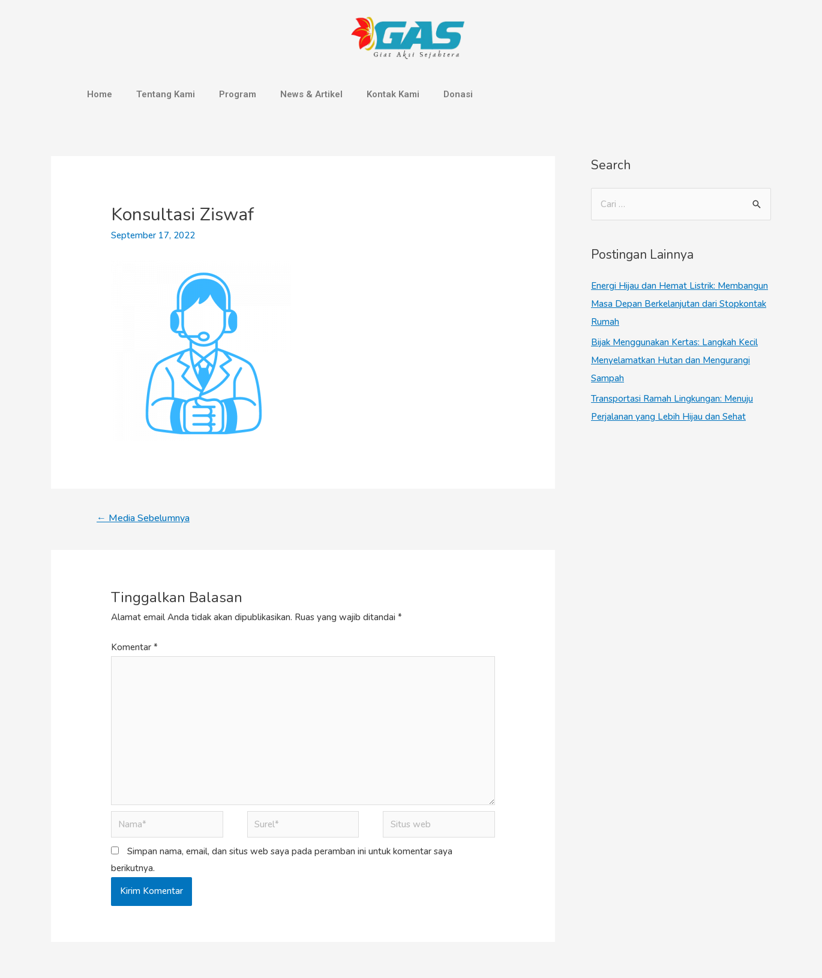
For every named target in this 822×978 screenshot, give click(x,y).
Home (99, 94)
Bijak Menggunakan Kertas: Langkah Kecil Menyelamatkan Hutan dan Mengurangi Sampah (674, 360)
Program (237, 94)
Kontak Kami (393, 94)
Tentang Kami (165, 94)
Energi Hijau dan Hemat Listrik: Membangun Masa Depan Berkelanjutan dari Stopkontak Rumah (679, 304)
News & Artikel (311, 94)
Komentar (134, 647)
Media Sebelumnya (143, 518)
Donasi (458, 94)
